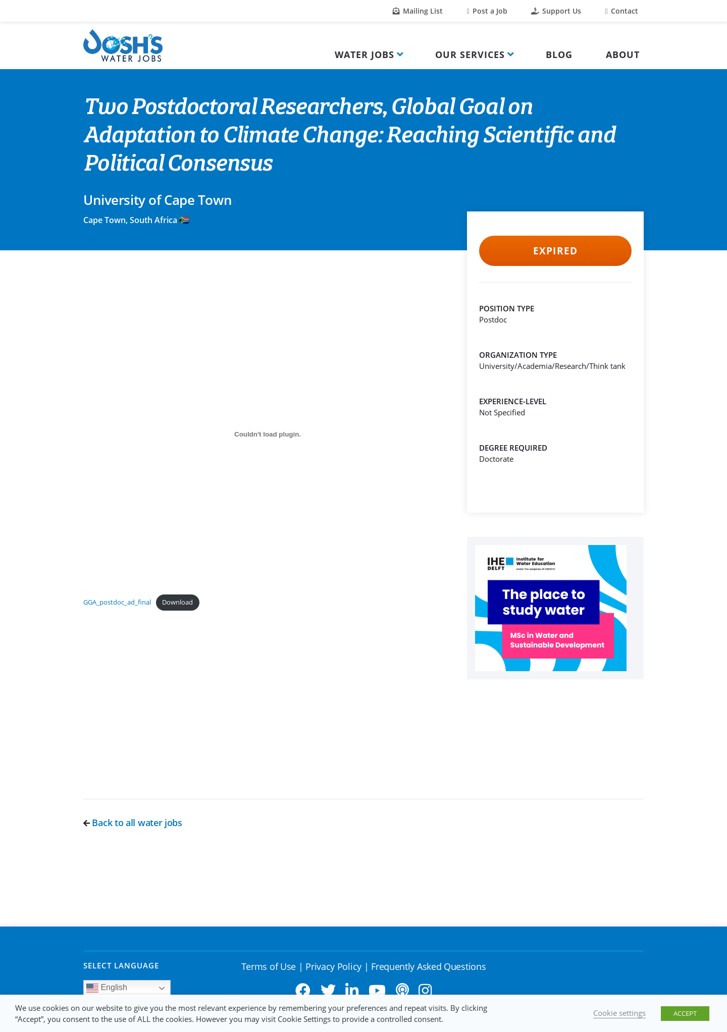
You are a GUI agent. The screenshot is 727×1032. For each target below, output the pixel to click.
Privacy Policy (333, 966)
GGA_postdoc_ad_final (117, 602)
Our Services (470, 54)
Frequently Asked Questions (428, 966)
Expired (555, 250)
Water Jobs (364, 54)
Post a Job (487, 11)
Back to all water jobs (132, 823)
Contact (621, 11)
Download (177, 602)
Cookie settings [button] (619, 1013)
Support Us (556, 11)
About (623, 54)
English (106, 988)
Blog (559, 54)
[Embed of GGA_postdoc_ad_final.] (267, 434)
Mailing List (418, 11)
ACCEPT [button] (685, 1013)
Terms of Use (268, 966)
